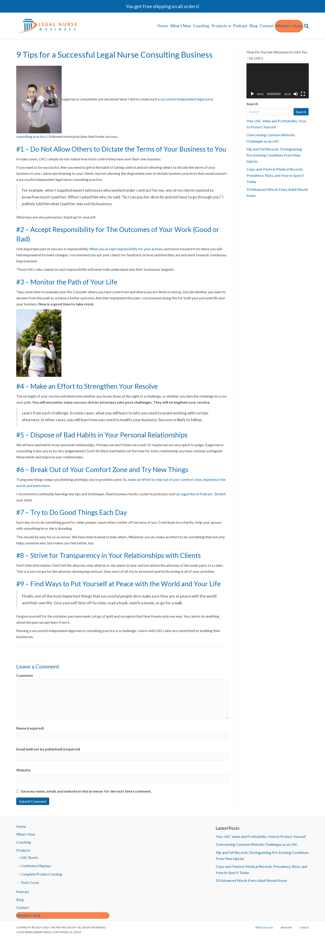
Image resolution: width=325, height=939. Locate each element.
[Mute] (295, 94)
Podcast (240, 25)
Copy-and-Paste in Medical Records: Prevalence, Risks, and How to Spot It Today (275, 175)
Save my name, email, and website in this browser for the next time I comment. (86, 791)
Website (23, 770)
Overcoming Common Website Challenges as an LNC (257, 844)
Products (219, 25)
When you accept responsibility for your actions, (126, 249)
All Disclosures (264, 927)
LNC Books (29, 857)
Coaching (201, 25)
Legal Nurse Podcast (196, 494)
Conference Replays (35, 866)
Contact (267, 25)
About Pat (286, 927)
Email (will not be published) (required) (48, 749)
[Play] (252, 94)
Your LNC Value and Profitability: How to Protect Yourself (261, 836)
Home (163, 25)
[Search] (306, 26)
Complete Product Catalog (41, 874)
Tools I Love (29, 882)
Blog (254, 25)
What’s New (180, 25)
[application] (277, 80)
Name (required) (30, 728)
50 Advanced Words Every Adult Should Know (251, 880)
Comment (24, 675)
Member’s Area (289, 25)
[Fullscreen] (303, 94)
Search (252, 104)
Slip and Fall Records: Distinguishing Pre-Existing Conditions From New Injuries (274, 155)
